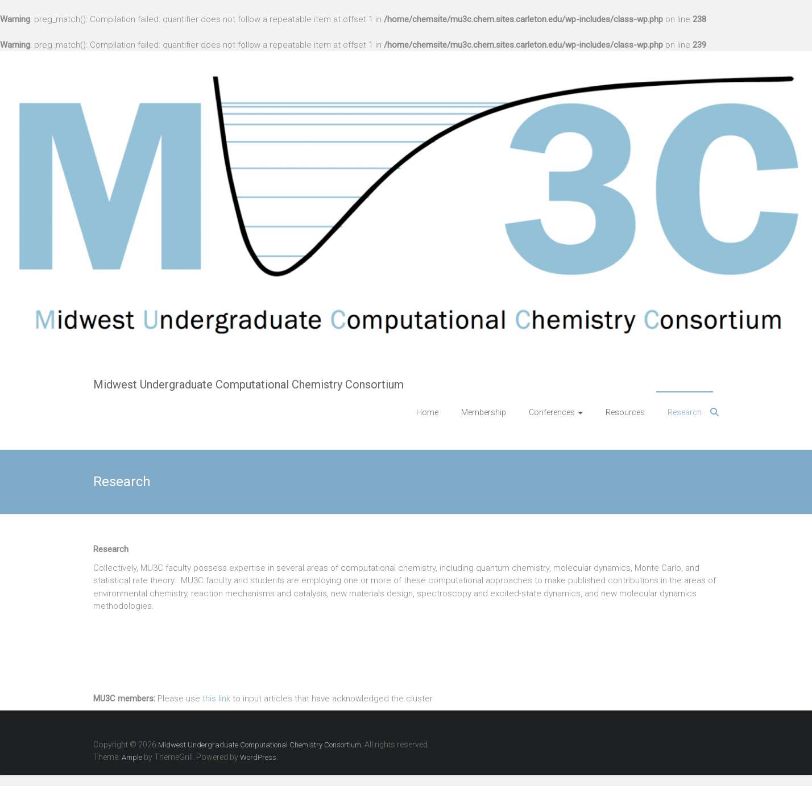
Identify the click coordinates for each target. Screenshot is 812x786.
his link (219, 698)
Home (427, 412)
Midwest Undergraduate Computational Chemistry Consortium (248, 384)
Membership (483, 412)
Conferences (552, 412)
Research (685, 412)
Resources (625, 412)
